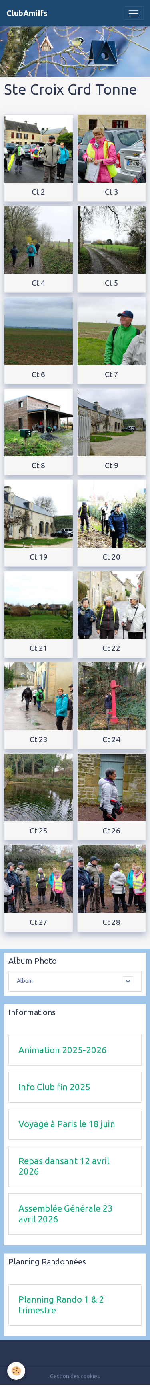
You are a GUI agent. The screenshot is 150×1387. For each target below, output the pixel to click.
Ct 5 (111, 282)
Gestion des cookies (75, 1376)
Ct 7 (111, 374)
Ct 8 (38, 465)
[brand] (27, 13)
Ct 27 (39, 922)
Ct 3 (111, 191)
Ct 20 (111, 556)
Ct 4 (38, 282)
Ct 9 (111, 465)
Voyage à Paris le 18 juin (66, 1124)
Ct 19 (39, 556)
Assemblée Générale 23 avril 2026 (65, 1213)
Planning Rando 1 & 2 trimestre (61, 1304)
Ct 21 (39, 648)
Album (25, 981)
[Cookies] (16, 1371)
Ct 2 (38, 191)
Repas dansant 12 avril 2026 (63, 1166)
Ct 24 (111, 739)
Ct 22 (111, 648)
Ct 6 (38, 374)
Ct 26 (111, 830)
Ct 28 (111, 922)
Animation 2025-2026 (62, 1050)
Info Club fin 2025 (54, 1087)
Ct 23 (39, 739)
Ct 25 (39, 830)
